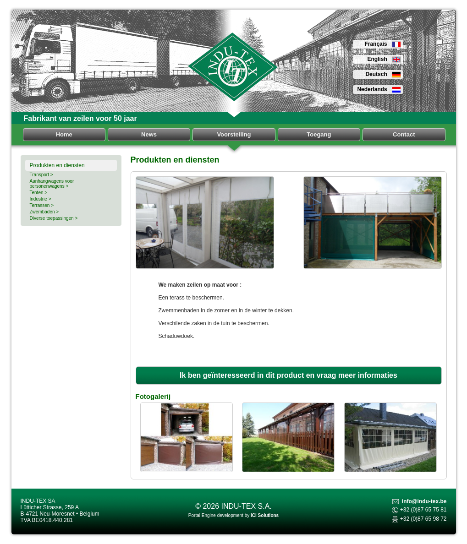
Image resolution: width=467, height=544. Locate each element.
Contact (404, 134)
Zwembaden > (44, 211)
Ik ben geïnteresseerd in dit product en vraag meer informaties (288, 375)
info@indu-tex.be (424, 501)
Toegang (319, 134)
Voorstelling (234, 134)
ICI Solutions (265, 515)
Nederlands (379, 89)
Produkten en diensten (57, 165)
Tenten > (39, 192)
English (384, 59)
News (149, 134)
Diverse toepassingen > (54, 218)
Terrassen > (42, 205)
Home (64, 134)
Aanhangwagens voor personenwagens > (52, 184)
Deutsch (383, 74)
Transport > (41, 174)
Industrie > (40, 198)
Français (382, 44)
